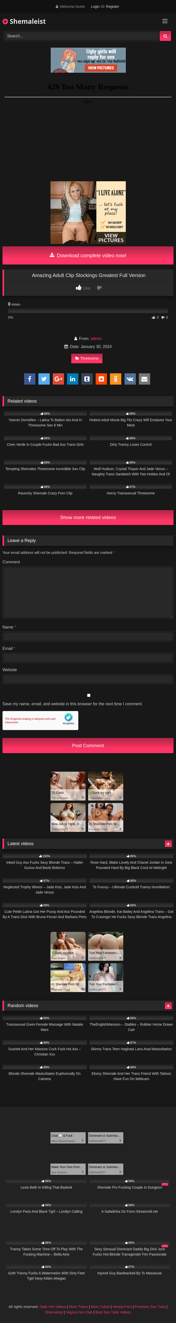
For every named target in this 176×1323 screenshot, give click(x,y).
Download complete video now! (88, 255)
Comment (11, 562)
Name (9, 627)
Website (10, 670)
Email (9, 648)
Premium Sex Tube (150, 1307)
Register (112, 7)
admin (96, 338)
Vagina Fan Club (79, 1312)
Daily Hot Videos (52, 1307)
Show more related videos (88, 517)
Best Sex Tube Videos (113, 1312)
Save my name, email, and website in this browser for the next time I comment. (73, 704)
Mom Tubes (78, 1307)
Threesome (87, 358)
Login (95, 7)
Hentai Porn (122, 1307)
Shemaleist (24, 21)
